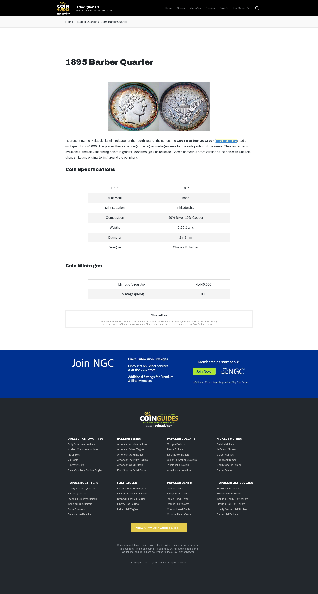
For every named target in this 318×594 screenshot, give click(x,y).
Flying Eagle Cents (178, 493)
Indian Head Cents (178, 499)
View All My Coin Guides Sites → (159, 527)
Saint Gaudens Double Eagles (85, 470)
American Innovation (179, 470)
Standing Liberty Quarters (83, 499)
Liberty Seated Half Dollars (232, 509)
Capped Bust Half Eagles (131, 488)
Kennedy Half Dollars (229, 493)
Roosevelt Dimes (227, 460)
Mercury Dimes (225, 454)
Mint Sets (73, 460)
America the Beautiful (80, 514)
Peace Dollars (175, 449)
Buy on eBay (226, 140)
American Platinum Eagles (132, 460)
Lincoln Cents (175, 488)
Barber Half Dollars (227, 514)
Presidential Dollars (178, 465)
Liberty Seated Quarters (81, 488)
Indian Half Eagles (127, 509)
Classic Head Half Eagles (132, 493)
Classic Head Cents (178, 509)
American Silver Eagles (130, 449)
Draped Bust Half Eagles (131, 499)
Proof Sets (74, 454)
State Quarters (76, 509)
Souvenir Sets (76, 465)
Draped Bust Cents (178, 504)
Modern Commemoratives (83, 449)
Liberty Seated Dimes (229, 465)
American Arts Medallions (132, 444)
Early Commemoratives (81, 444)
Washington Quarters (80, 504)
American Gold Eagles (130, 454)
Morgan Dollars (176, 444)
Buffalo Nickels (225, 444)
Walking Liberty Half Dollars (232, 499)
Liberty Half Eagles (128, 504)
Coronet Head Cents (179, 514)
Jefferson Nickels (227, 449)
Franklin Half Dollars (228, 488)
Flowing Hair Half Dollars (231, 504)
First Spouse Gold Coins (131, 470)
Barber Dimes (224, 470)
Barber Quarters (86, 7)
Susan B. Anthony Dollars (182, 460)
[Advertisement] (159, 44)
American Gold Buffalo (130, 465)
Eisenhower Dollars (178, 454)
